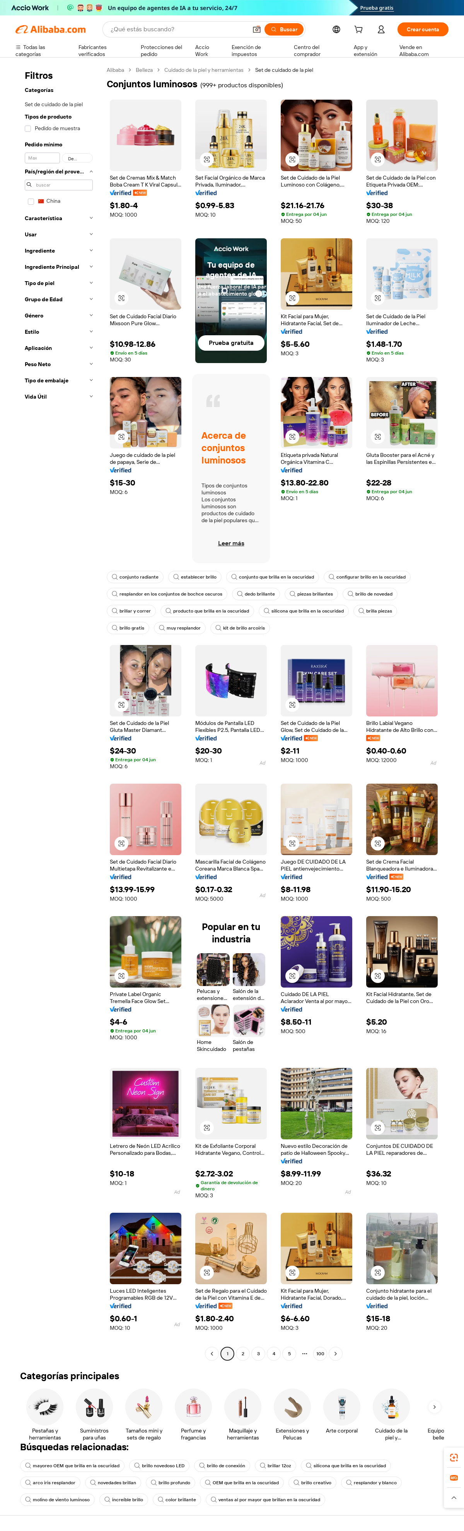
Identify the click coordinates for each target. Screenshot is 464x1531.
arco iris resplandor (50, 1483)
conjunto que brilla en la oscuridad (272, 577)
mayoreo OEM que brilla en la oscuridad (72, 1466)
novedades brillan (113, 1483)
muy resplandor (180, 628)
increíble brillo (123, 1500)
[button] (256, 29)
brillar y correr (131, 611)
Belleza (144, 70)
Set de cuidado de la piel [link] (284, 70)
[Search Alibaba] (178, 29)
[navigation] (58, 713)
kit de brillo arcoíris (240, 628)
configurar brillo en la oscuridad (367, 577)
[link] (454, 1458)
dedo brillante (256, 594)
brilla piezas (375, 611)
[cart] (360, 30)
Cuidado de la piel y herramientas (204, 70)
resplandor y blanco (371, 1483)
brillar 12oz (275, 1466)
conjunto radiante (135, 577)
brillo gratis (128, 628)
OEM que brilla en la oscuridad (242, 1483)
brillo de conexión (222, 1466)
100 (320, 1353)
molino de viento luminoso (57, 1500)
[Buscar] (284, 29)
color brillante (177, 1500)
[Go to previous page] (212, 1354)
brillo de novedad (370, 594)
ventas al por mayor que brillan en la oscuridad (265, 1500)
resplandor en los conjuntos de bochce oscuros (167, 594)
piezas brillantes (311, 594)
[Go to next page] (336, 1354)
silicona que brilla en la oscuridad (304, 611)
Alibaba (115, 70)
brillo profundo (170, 1483)
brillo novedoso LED (159, 1466)
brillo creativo (312, 1483)
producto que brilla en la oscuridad (207, 611)
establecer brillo (195, 577)
